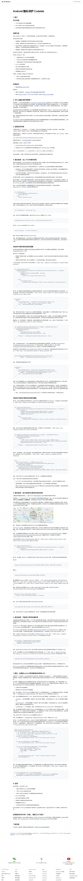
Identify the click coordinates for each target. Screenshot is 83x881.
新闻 (2, 879)
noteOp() (49, 706)
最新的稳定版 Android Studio (22, 87)
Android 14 (44, 873)
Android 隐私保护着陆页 (43, 827)
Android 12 (44, 877)
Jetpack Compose (22, 94)
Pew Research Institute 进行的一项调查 (40, 102)
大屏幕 (30, 871)
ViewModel (27, 92)
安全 (2, 875)
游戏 (16, 871)
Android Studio (77, 1)
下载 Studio (58, 877)
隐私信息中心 (39, 495)
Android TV (31, 879)
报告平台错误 (72, 871)
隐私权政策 (17, 879)
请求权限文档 (33, 249)
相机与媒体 (17, 877)
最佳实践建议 (28, 179)
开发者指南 (58, 873)
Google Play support (73, 875)
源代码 (3, 877)
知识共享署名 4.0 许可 (30, 833)
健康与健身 (17, 875)
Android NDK (58, 879)
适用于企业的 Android (6, 873)
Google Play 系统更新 (21, 627)
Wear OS (30, 873)
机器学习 (17, 873)
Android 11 (44, 879)
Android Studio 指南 (60, 871)
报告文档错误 (72, 873)
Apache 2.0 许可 (51, 833)
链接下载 (28, 140)
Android (3, 871)
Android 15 (44, 871)
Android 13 (44, 875)
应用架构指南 (35, 92)
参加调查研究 (72, 877)
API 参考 (57, 875)
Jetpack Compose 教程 (47, 94)
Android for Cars (32, 877)
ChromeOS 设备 (32, 875)
